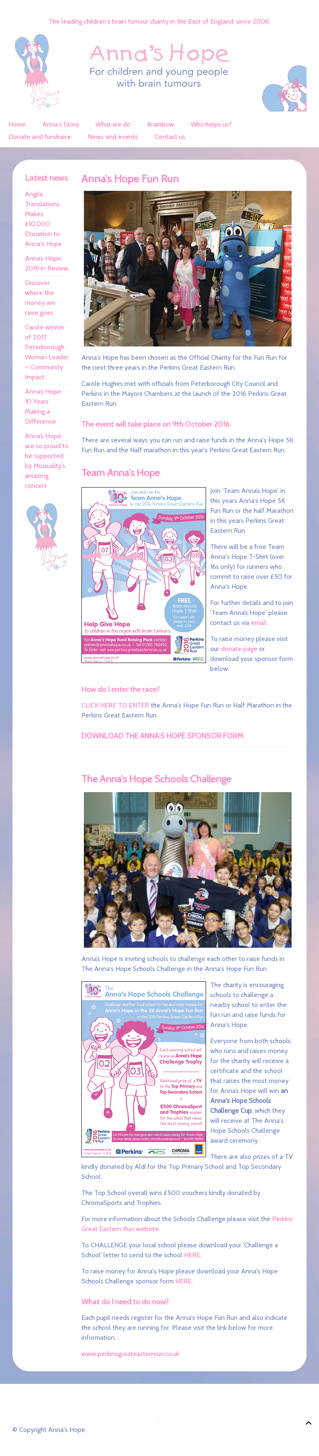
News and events (113, 137)
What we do (113, 124)
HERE (192, 1255)
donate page (239, 649)
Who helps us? (211, 124)
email (258, 623)
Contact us (170, 137)
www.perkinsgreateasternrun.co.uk (130, 1354)
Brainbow (160, 124)
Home (17, 124)
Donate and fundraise (39, 137)
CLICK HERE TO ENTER (115, 705)
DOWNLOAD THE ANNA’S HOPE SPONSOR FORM (162, 735)
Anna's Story (60, 124)
